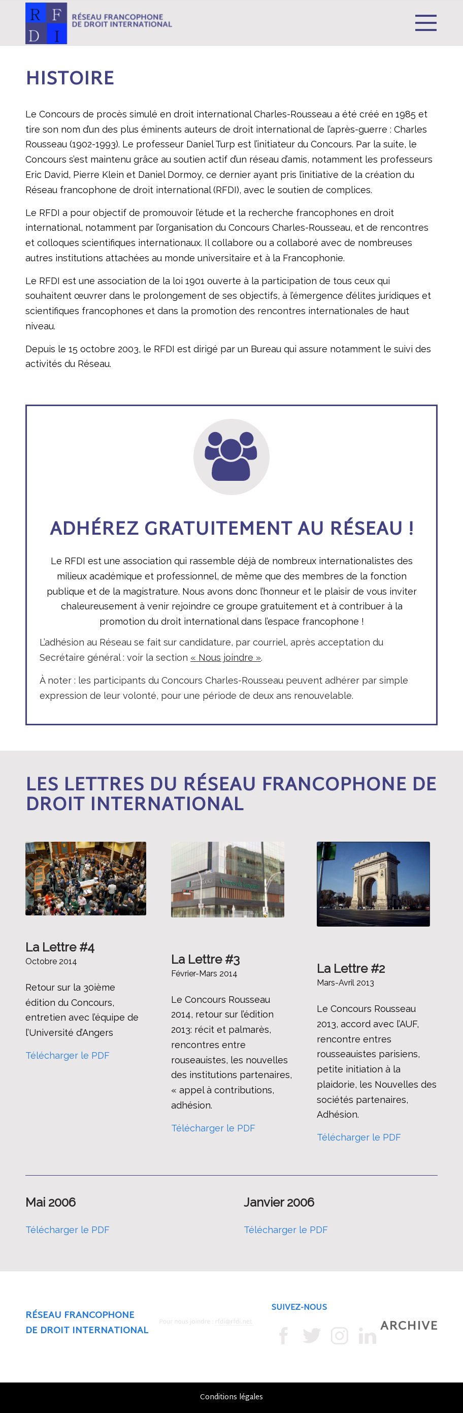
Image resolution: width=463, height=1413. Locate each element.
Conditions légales (231, 1397)
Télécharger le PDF (67, 1055)
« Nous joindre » (225, 657)
